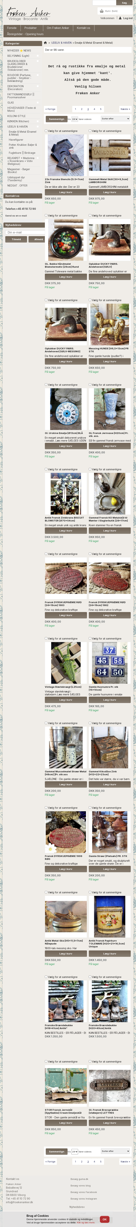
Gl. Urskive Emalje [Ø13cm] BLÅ (64, 433)
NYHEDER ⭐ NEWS (19, 50)
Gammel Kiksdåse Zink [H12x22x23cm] (103, 773)
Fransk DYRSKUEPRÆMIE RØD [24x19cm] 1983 (63, 604)
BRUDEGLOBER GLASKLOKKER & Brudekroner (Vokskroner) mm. (18, 65)
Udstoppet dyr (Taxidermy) (16, 179)
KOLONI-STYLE (16, 116)
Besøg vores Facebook (84, 1192)
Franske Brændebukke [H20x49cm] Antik (103, 1027)
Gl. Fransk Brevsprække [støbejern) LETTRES (103, 1111)
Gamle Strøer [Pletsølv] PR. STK (108, 856)
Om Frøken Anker (58, 28)
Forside (12, 28)
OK (105, 1219)
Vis (69, 119)
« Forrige (50, 109)
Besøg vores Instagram (84, 1198)
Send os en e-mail (16, 215)
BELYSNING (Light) (18, 55)
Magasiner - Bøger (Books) (18, 171)
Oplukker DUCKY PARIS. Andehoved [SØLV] (103, 265)
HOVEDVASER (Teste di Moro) (21, 109)
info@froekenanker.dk (19, 1202)
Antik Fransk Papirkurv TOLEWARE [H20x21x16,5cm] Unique (107, 943)
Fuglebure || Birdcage (22, 152)
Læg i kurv (65, 192)
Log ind (126, 18)
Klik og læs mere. (86, 1222)
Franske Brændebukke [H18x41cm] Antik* (59, 1027)
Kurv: (111, 10)
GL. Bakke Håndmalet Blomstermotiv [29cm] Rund (62, 265)
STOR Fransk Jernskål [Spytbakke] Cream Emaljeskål (63, 1111)
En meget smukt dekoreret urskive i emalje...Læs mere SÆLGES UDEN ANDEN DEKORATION (65, 440)
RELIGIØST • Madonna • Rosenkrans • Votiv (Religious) (20, 160)
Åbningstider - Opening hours (25, 34)
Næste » (125, 109)
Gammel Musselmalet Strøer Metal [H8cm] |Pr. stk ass (65, 773)
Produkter (31, 28)
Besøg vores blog (81, 1185)
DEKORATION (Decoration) (15, 88)
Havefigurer (16, 139)
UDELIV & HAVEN (17, 126)
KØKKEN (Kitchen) (18, 121)
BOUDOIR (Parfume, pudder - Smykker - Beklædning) (19, 78)
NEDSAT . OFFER (17, 185)
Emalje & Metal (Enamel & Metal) (22, 133)
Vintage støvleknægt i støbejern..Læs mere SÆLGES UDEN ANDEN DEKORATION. (62, 694)
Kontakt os (83, 28)
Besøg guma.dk (79, 1179)
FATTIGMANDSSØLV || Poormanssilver (20, 96)
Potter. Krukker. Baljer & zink (23, 146)
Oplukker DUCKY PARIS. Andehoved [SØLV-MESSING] (62, 350)
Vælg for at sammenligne (63, 130)
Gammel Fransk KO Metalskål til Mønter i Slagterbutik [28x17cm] (108, 519)
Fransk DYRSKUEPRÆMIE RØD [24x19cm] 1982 (107, 604)
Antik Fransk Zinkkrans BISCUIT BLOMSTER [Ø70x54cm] (64, 519)
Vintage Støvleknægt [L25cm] (63, 686)
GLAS (10, 102)
